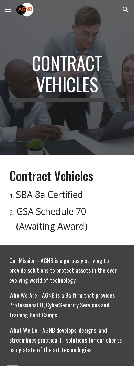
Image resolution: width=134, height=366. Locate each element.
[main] (67, 77)
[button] (8, 9)
